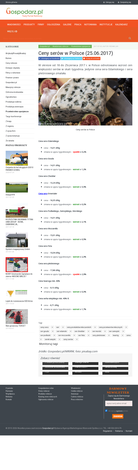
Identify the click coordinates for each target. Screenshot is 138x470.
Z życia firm (10, 130)
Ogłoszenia (53, 23)
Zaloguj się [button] (108, 2)
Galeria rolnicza (77, 433)
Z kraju (8, 121)
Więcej (12, 30)
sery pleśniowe (99, 334)
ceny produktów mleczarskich (79, 326)
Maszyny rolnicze (13, 87)
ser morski (96, 330)
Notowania (90, 23)
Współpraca (10, 430)
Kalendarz (121, 23)
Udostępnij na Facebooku (49, 58)
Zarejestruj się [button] (124, 2)
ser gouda (44, 330)
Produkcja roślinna (13, 101)
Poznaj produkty (16, 145)
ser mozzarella (64, 334)
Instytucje (106, 23)
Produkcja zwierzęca (14, 106)
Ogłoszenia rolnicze (46, 436)
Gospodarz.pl (11, 82)
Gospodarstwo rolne (46, 425)
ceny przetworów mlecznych (110, 326)
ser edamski (62, 330)
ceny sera (44, 326)
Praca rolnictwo (77, 436)
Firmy (41, 23)
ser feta (81, 334)
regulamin (119, 448)
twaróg (116, 334)
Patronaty (9, 428)
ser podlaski (45, 334)
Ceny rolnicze (11, 62)
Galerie (67, 23)
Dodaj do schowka (91, 58)
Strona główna (11, 2)
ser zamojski (114, 330)
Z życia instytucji (13, 135)
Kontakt (9, 436)
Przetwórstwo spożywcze (20, 111)
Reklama (9, 433)
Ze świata (10, 140)
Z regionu (10, 126)
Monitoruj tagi (48, 343)
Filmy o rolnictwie (13, 72)
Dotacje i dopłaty (13, 67)
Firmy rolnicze (44, 428)
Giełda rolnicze (77, 428)
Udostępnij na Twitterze (71, 58)
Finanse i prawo (12, 77)
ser (57, 326)
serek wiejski (50, 338)
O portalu (9, 425)
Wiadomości (14, 23)
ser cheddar (79, 330)
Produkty (29, 23)
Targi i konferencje (13, 116)
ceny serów (68, 338)
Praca (77, 23)
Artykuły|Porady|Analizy (16, 53)
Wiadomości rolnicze (60, 46)
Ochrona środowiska (14, 92)
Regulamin (107, 468)
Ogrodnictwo (11, 96)
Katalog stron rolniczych (47, 433)
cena (128, 334)
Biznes (8, 58)
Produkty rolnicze (45, 430)
